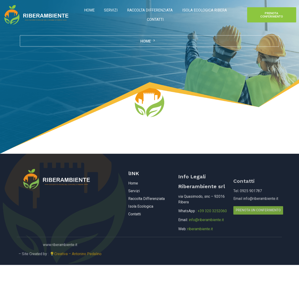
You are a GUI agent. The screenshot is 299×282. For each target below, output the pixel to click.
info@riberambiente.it (206, 229)
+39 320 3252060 (212, 220)
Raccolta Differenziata (150, 10)
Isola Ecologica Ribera (204, 10)
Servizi (111, 10)
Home (89, 10)
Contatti (155, 19)
